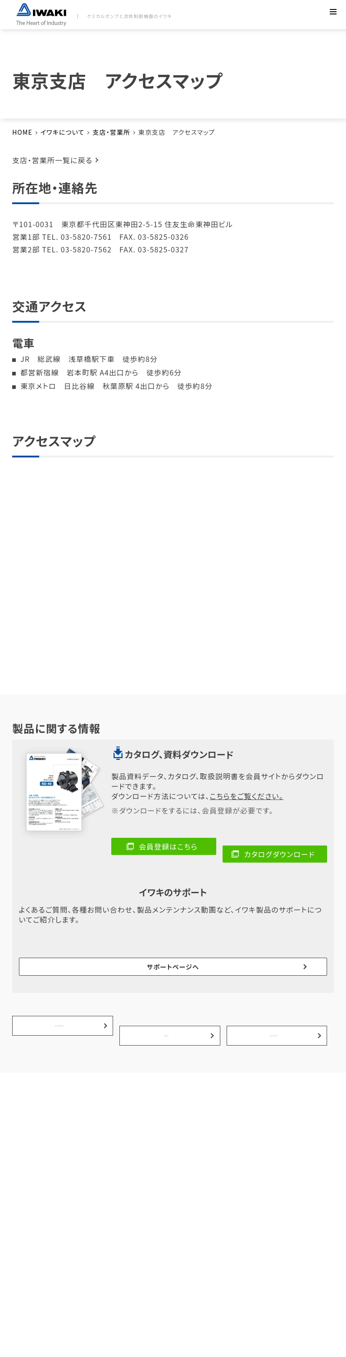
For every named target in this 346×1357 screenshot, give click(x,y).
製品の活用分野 (60, 972)
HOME (22, 132)
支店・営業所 (111, 132)
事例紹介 (167, 972)
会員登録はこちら (168, 846)
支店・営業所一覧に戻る (52, 160)
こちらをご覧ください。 (246, 795)
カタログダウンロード (279, 846)
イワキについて (63, 132)
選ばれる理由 (275, 972)
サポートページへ (173, 934)
